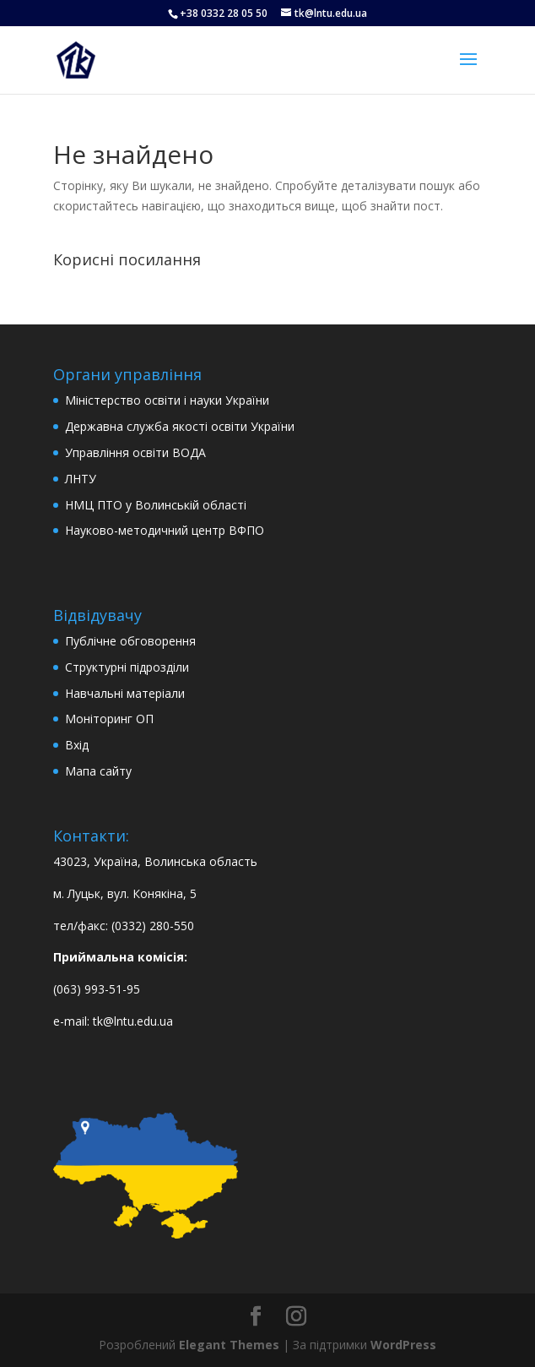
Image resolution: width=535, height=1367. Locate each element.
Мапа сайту (98, 771)
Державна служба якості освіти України (180, 426)
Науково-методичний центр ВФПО (164, 530)
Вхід (77, 745)
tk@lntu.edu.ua (133, 1021)
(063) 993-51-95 (96, 989)
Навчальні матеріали (125, 693)
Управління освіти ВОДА (135, 452)
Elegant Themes (229, 1345)
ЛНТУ (80, 479)
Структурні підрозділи (127, 667)
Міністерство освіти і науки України (167, 400)
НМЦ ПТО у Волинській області (155, 505)
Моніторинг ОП (109, 719)
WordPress (403, 1345)
